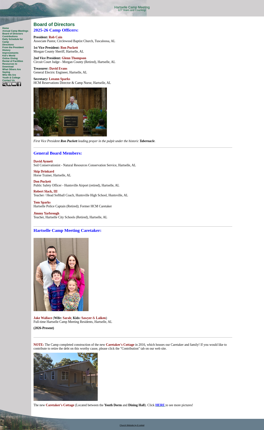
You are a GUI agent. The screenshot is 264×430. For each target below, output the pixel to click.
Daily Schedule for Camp (12, 40)
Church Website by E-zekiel (132, 425)
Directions (8, 44)
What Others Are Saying (11, 70)
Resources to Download (9, 65)
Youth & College (11, 77)
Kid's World (8, 55)
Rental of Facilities (12, 61)
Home (5, 28)
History (6, 50)
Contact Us (8, 80)
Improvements (10, 52)
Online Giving (10, 58)
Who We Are (9, 74)
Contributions (10, 36)
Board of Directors (12, 33)
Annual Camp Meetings (15, 30)
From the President (13, 47)
